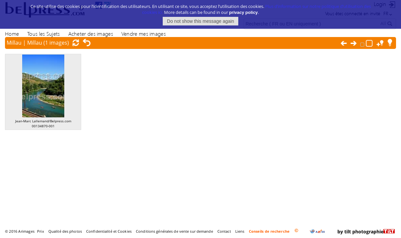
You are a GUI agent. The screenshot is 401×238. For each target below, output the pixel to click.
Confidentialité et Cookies (109, 231)
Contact (224, 231)
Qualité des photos (65, 231)
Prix (40, 231)
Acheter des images (90, 33)
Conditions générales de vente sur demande (174, 231)
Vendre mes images (143, 33)
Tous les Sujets (43, 33)
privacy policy (243, 11)
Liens (240, 231)
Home (12, 33)
